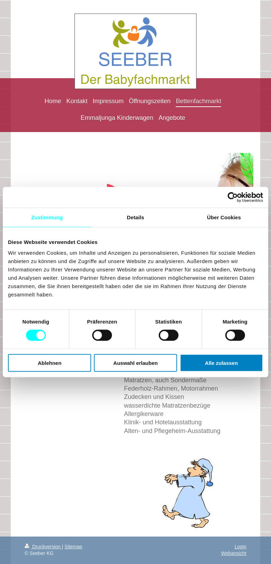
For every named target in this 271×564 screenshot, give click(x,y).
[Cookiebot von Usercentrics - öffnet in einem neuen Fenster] (232, 197)
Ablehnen (49, 363)
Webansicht (233, 553)
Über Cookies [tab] (224, 217)
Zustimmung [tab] (47, 217)
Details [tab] (135, 217)
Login (240, 546)
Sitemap (73, 546)
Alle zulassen (221, 363)
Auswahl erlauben (135, 363)
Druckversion (43, 546)
